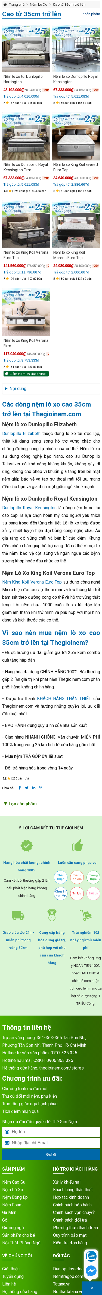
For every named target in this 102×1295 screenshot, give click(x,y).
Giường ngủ (13, 1227)
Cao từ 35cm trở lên (69, 4)
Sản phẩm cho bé (18, 1235)
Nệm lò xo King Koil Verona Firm (26, 343)
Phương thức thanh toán (75, 1227)
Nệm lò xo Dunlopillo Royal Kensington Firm (26, 167)
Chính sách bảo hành (72, 1204)
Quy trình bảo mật (69, 1235)
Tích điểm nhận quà (20, 1111)
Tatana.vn (61, 1284)
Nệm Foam (12, 1204)
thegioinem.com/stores (61, 1068)
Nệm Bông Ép (15, 1197)
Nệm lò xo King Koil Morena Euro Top (69, 255)
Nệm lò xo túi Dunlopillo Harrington (23, 79)
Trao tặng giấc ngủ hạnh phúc (29, 1103)
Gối (5, 1220)
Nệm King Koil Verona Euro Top (32, 582)
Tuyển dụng (13, 1276)
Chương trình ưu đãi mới (24, 1088)
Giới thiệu (11, 1268)
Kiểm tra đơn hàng (70, 1242)
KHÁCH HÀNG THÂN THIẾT (64, 698)
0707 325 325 (64, 1052)
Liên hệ (9, 1284)
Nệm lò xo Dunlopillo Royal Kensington (75, 79)
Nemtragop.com (68, 1276)
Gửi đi (51, 1154)
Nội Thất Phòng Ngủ (21, 1242)
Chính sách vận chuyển (74, 1212)
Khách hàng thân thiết (73, 1189)
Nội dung (18, 388)
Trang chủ (16, 4)
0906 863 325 (60, 1060)
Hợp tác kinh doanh (71, 1197)
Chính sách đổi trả (70, 1220)
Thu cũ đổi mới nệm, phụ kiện (29, 1096)
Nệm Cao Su (13, 1182)
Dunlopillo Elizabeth (21, 433)
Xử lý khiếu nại (67, 1182)
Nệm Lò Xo (38, 4)
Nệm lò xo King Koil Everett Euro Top (75, 167)
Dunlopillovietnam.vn (72, 1268)
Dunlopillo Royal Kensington (29, 507)
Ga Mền (9, 1212)
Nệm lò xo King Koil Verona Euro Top (26, 255)
